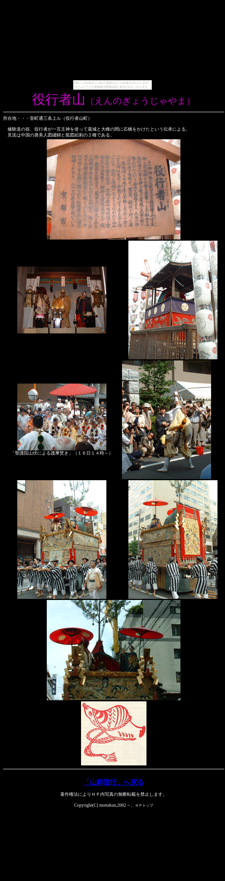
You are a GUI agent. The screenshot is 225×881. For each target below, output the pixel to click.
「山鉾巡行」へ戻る (113, 782)
